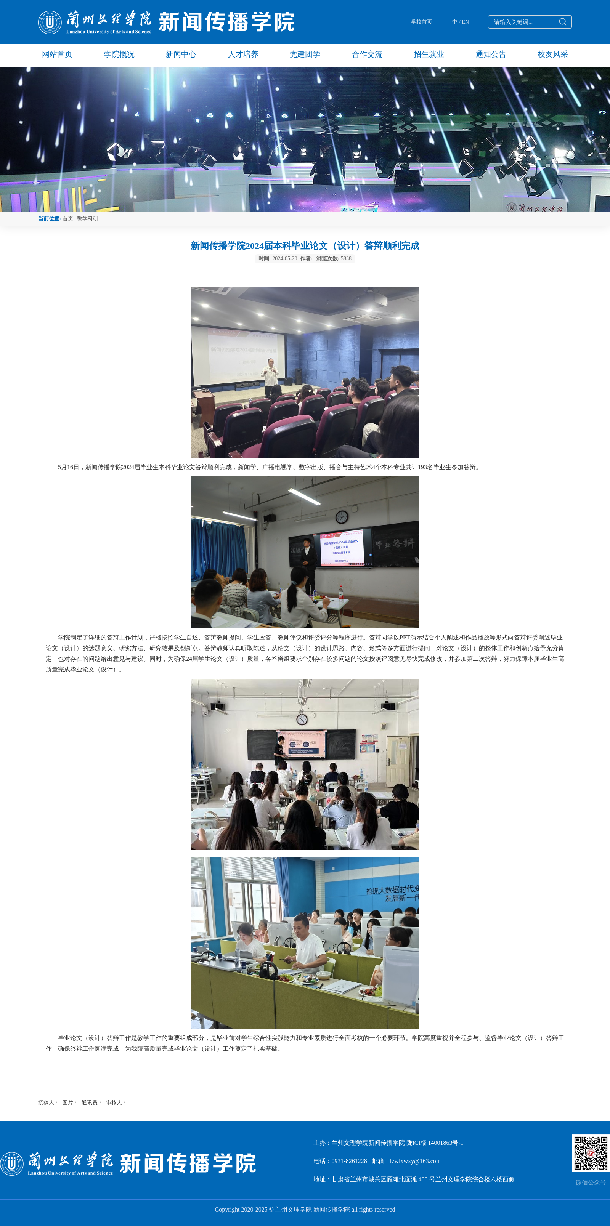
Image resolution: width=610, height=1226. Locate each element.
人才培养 (243, 54)
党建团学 (305, 54)
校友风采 (553, 54)
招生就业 (429, 54)
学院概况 (119, 54)
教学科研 (87, 218)
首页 (68, 218)
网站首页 (57, 54)
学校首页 (421, 22)
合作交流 (367, 54)
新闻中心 (181, 54)
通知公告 (491, 54)
